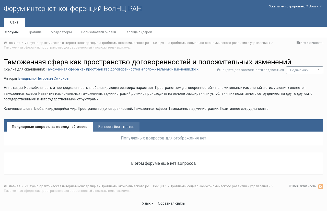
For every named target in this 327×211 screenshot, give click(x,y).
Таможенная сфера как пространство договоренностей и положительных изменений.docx (122, 69)
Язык (147, 203)
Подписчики (299, 70)
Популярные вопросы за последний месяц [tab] (50, 127)
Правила (35, 32)
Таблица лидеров (138, 32)
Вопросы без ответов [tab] (116, 127)
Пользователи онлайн (98, 32)
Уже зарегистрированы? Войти (295, 6)
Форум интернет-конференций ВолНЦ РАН (73, 8)
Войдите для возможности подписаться (252, 70)
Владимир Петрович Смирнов (43, 78)
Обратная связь (171, 203)
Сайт (14, 22)
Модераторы (61, 32)
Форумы (12, 32)
